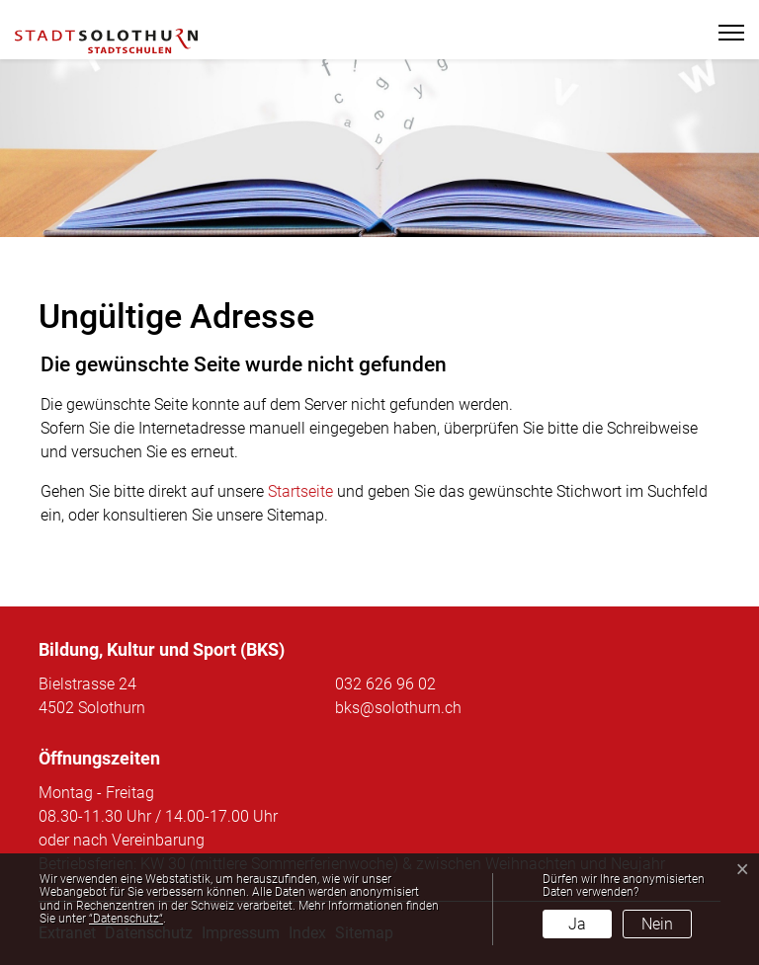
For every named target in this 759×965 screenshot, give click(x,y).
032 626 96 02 (385, 684)
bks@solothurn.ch (398, 707)
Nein (657, 924)
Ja (577, 924)
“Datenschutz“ (126, 918)
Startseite (300, 491)
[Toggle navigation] (723, 32)
